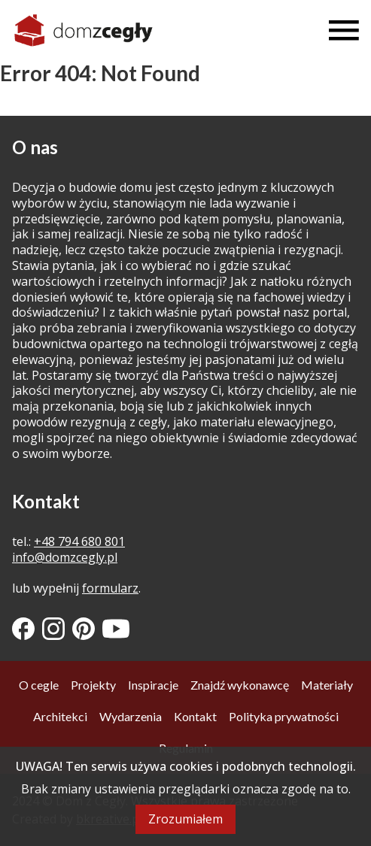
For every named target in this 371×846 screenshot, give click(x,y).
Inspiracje (153, 685)
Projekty (93, 685)
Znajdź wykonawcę (239, 685)
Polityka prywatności (284, 716)
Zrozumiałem (185, 819)
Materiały (327, 685)
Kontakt (195, 716)
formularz (110, 588)
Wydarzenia (130, 716)
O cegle (39, 685)
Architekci (60, 716)
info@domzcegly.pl (64, 557)
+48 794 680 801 (79, 541)
